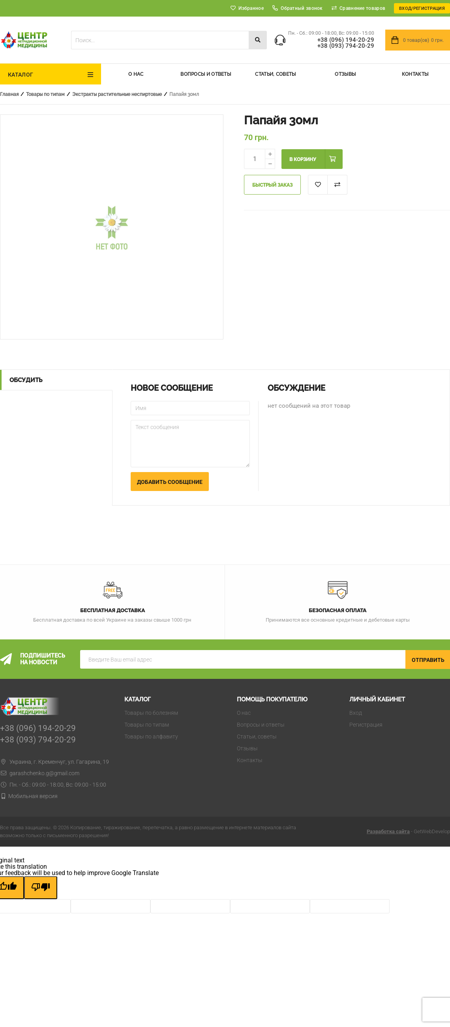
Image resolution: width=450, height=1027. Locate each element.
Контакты (415, 74)
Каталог (20, 74)
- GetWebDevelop (408, 831)
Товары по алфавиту (151, 736)
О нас (136, 74)
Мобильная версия (33, 796)
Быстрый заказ (272, 185)
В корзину (302, 159)
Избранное (251, 8)
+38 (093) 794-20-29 (345, 46)
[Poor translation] (40, 887)
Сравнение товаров (362, 8)
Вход (355, 713)
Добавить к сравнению (337, 185)
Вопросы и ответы (205, 74)
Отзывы (345, 74)
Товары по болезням (151, 713)
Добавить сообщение (169, 482)
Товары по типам (45, 94)
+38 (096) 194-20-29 (345, 40)
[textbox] (160, 40)
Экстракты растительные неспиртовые (117, 94)
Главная (9, 94)
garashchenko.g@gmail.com (39, 773)
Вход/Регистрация (422, 8)
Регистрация (365, 725)
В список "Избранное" (318, 185)
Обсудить (25, 380)
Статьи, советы (275, 74)
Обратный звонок (297, 8)
